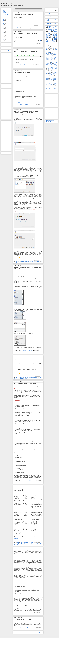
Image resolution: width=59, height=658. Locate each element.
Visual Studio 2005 (32, 27)
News (55, 39)
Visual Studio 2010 (29, 351)
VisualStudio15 (25, 28)
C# (49, 31)
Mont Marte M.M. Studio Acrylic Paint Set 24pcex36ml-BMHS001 (6, 86)
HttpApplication (34, 481)
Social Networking (53, 78)
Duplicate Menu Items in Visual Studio (23, 14)
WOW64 (53, 89)
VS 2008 (29, 28)
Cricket (53, 72)
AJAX (52, 54)
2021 (3, 23)
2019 (3, 24)
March (4, 11)
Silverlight (55, 38)
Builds (48, 68)
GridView (56, 75)
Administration (54, 52)
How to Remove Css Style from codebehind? (25, 51)
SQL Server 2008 (52, 30)
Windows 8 (47, 54)
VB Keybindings (16, 540)
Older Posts (41, 632)
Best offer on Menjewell (5, 50)
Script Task (49, 77)
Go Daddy (52, 75)
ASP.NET (47, 34)
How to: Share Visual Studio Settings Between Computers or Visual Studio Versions (26, 112)
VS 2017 (40, 28)
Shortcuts (21, 377)
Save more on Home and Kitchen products (5, 44)
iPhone (47, 91)
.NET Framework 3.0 (25, 481)
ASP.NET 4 (48, 52)
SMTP (47, 70)
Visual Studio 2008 (37, 27)
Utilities (56, 42)
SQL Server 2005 (52, 29)
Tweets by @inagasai (49, 13)
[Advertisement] (6, 68)
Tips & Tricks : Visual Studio (21, 488)
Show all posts (34, 9)
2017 (3, 27)
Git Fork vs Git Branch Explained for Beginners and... (5, 14)
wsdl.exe (26, 280)
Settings (19, 261)
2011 (3, 35)
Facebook (52, 62)
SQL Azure (54, 60)
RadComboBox (48, 85)
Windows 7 (50, 39)
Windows (47, 40)
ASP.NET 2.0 (48, 44)
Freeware (56, 68)
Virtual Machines (48, 89)
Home (26, 632)
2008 (3, 39)
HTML (56, 46)
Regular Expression (48, 65)
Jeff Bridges (50, 84)
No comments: (31, 43)
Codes (53, 46)
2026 (3, 10)
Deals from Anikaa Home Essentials (51, 23)
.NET (16, 377)
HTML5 (51, 63)
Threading (47, 79)
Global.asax (30, 481)
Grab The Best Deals (49, 16)
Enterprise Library (49, 56)
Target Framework (54, 88)
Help (16, 27)
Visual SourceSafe (53, 79)
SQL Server (49, 26)
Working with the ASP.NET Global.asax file (25, 383)
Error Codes (51, 68)
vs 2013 (35, 28)
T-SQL (55, 31)
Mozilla (55, 55)
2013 (3, 32)
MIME (55, 69)
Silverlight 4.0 (54, 53)
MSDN (40, 40)
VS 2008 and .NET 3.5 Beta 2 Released (23, 619)
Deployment (47, 62)
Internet (52, 59)
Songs (49, 88)
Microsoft (18, 377)
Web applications (51, 67)
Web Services (53, 57)
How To (17, 261)
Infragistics (54, 63)
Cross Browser (48, 55)
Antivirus (47, 72)
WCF (39, 351)
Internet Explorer (51, 69)
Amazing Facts (53, 58)
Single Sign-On (53, 87)
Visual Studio (27, 27)
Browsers (47, 41)
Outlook (47, 57)
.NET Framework (19, 481)
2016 (3, 28)
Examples (53, 41)
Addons (55, 54)
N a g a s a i (6, 4)
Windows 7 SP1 (53, 51)
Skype (50, 70)
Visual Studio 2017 (20, 28)
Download (49, 47)
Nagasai (17, 543)
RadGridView (53, 85)
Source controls (54, 70)
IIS (53, 48)
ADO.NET (56, 67)
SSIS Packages (55, 65)
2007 (3, 40)
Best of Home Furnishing (5, 47)
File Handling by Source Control (22, 72)
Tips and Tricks (23, 27)
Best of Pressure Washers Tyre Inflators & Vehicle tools (50, 121)
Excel (46, 53)
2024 (3, 19)
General (49, 33)
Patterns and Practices (49, 64)
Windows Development (49, 80)
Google (50, 53)
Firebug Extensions (53, 74)
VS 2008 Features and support (21, 550)
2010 (3, 36)
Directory (50, 73)
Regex (55, 64)
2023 (3, 20)
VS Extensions (31, 46)
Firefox (55, 56)
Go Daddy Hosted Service (50, 83)
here (25, 622)
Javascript (53, 40)
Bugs (50, 72)
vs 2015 (37, 28)
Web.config (47, 58)
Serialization (54, 77)
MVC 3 (55, 84)
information (18, 102)
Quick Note (18, 27)
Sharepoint (47, 78)
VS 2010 (32, 28)
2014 (3, 31)
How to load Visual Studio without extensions (25, 33)
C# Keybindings (16, 538)
